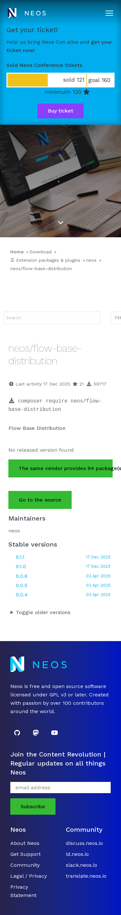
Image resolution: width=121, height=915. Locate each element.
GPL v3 (57, 695)
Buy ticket (60, 111)
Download (40, 251)
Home (17, 251)
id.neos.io (77, 854)
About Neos (24, 843)
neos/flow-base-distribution (41, 268)
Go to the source (40, 500)
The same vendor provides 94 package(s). (66, 468)
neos (91, 260)
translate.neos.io (86, 876)
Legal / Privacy (28, 876)
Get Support (25, 854)
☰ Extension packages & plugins (45, 260)
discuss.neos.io (84, 843)
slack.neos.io (81, 865)
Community (25, 865)
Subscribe (33, 806)
